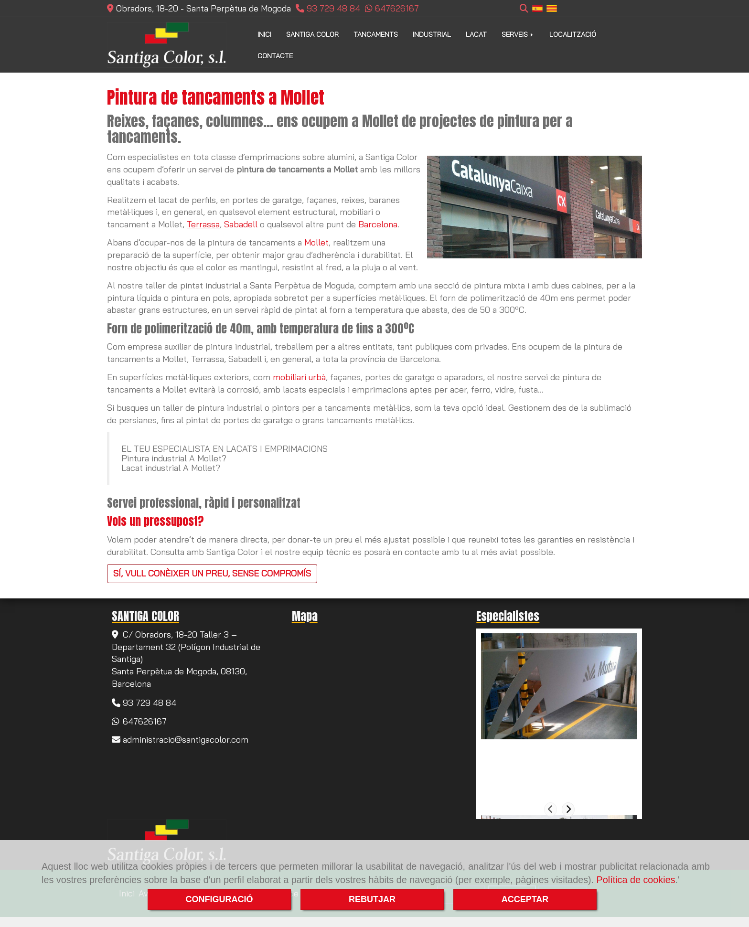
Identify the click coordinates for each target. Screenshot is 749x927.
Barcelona (377, 224)
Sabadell (240, 224)
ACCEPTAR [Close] (525, 899)
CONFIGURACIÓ (219, 899)
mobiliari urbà (299, 377)
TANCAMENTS (375, 34)
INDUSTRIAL (432, 34)
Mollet (316, 242)
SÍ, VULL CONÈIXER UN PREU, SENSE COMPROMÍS (212, 573)
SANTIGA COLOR (312, 34)
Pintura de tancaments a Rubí (545, 750)
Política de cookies (636, 879)
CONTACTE (275, 56)
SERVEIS (518, 34)
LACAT (476, 34)
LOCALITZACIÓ (572, 34)
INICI (264, 34)
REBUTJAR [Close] (372, 899)
